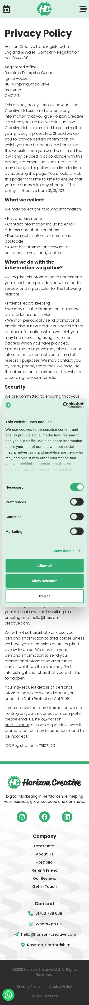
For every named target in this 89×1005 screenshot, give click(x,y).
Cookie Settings (44, 996)
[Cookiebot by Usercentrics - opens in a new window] (63, 405)
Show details (63, 551)
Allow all (44, 566)
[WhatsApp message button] (8, 995)
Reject (44, 596)
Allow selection (44, 581)
